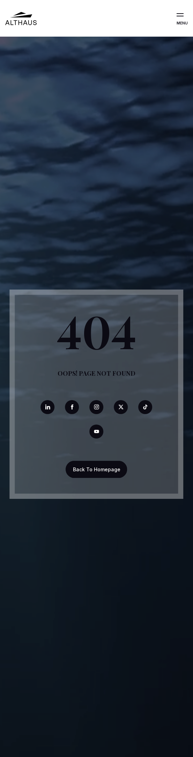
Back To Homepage (96, 469)
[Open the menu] (180, 15)
